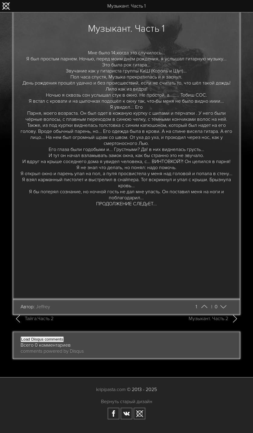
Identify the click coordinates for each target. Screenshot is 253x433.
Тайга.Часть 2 (39, 319)
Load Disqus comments (42, 339)
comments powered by (52, 351)
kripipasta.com (111, 389)
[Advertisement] (126, 249)
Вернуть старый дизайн (126, 402)
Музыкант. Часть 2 (208, 319)
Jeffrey (43, 307)
